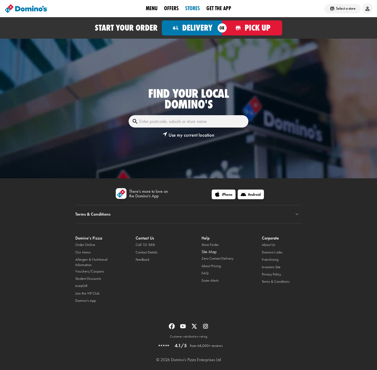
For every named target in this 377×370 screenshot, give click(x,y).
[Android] (251, 194)
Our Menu (83, 252)
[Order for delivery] (192, 27)
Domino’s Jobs (272, 252)
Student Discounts (88, 278)
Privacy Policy (271, 274)
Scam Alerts (210, 280)
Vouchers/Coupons (89, 271)
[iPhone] (224, 194)
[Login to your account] (367, 8)
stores (192, 8)
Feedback (143, 259)
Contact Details (147, 252)
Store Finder (210, 244)
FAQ (204, 273)
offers (171, 8)
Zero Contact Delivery (217, 258)
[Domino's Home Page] (26, 8)
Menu (152, 8)
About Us (268, 244)
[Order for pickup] (252, 27)
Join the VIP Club (87, 293)
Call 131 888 (145, 244)
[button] (188, 135)
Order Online (85, 244)
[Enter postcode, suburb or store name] (188, 121)
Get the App (218, 8)
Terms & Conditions (276, 281)
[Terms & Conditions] (297, 214)
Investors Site (271, 267)
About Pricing (211, 266)
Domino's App (85, 300)
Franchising (270, 259)
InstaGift (81, 286)
